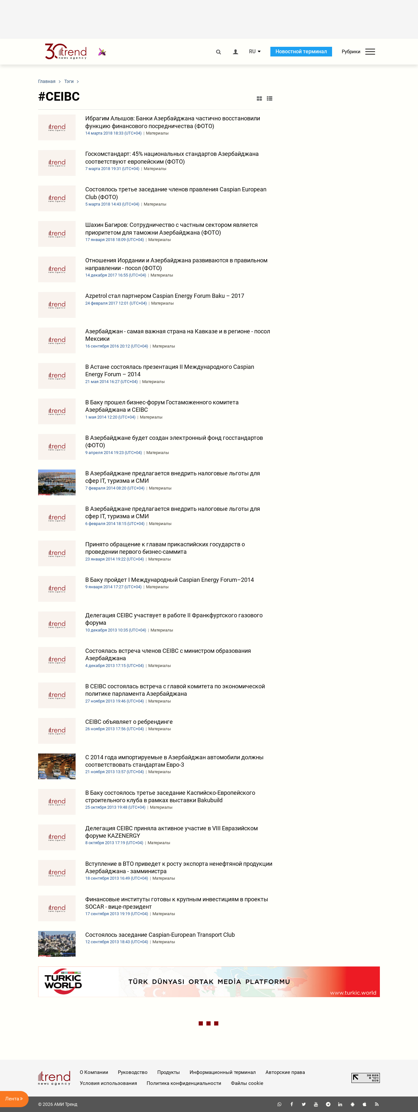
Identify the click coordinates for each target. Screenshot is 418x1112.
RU (252, 51)
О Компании (94, 1072)
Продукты (168, 1072)
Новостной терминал (301, 51)
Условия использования (108, 1083)
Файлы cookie (247, 1083)
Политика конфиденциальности (184, 1083)
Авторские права (285, 1072)
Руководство (133, 1072)
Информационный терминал (223, 1072)
